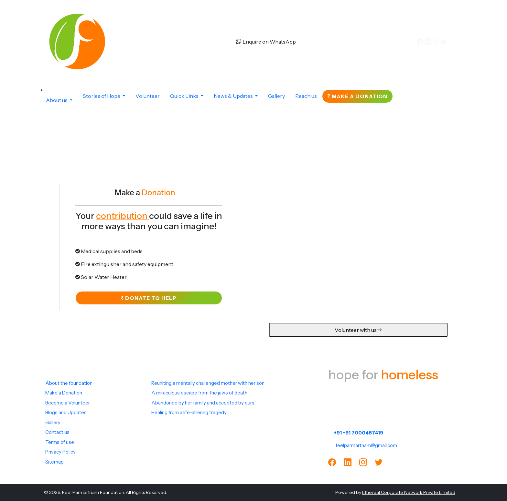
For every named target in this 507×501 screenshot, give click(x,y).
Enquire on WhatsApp (266, 41)
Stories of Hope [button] (102, 96)
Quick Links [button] (185, 96)
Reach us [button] (306, 96)
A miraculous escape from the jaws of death (199, 393)
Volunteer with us (358, 332)
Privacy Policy (60, 452)
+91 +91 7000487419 (358, 433)
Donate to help (149, 300)
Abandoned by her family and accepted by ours (202, 403)
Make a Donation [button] (357, 96)
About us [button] (57, 100)
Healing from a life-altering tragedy (189, 412)
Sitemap (54, 462)
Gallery (52, 422)
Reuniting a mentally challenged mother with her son (207, 383)
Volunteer (147, 96)
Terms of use (59, 442)
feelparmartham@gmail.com (366, 445)
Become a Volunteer (67, 403)
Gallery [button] (276, 96)
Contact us (57, 432)
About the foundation (68, 383)
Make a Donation (63, 393)
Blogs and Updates (66, 412)
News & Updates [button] (234, 96)
